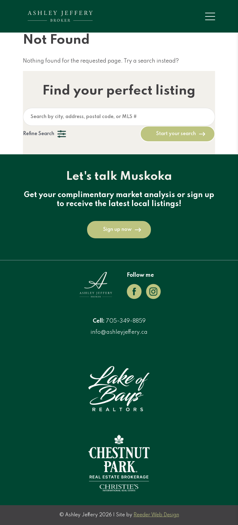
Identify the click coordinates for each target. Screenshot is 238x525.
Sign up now (117, 229)
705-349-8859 (126, 321)
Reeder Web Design (156, 515)
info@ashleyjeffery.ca (119, 332)
